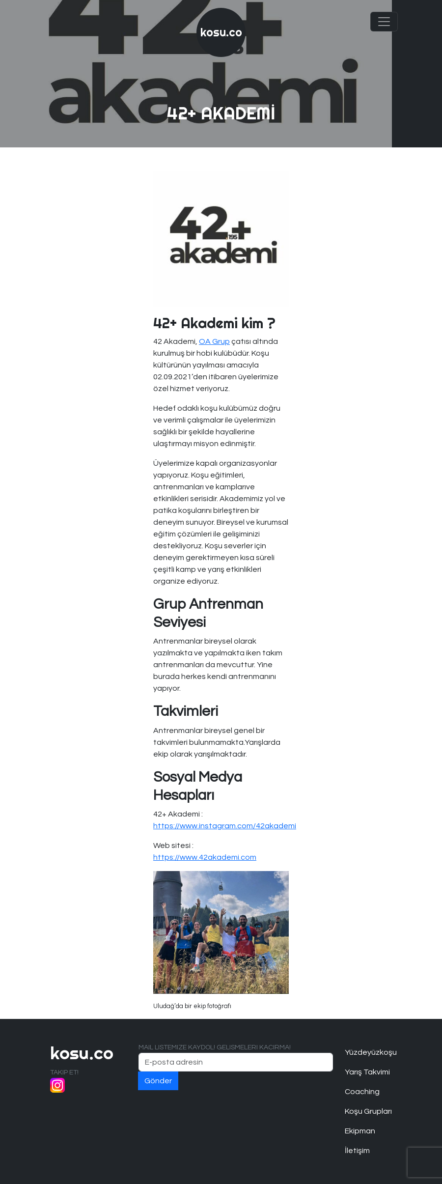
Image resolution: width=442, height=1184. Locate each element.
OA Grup (214, 341)
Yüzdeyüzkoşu (368, 1052)
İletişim (357, 1151)
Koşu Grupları (368, 1111)
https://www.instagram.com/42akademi (224, 826)
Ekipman (360, 1131)
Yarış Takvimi (367, 1072)
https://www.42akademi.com (204, 857)
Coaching (362, 1092)
